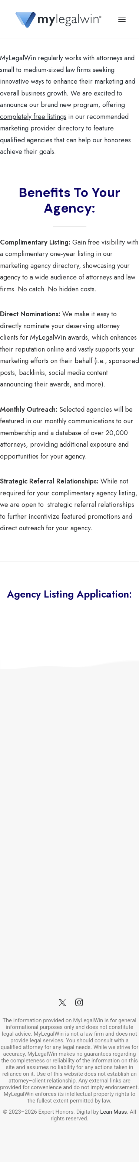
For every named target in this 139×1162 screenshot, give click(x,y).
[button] (122, 19)
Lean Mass (113, 1111)
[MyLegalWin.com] (57, 19)
